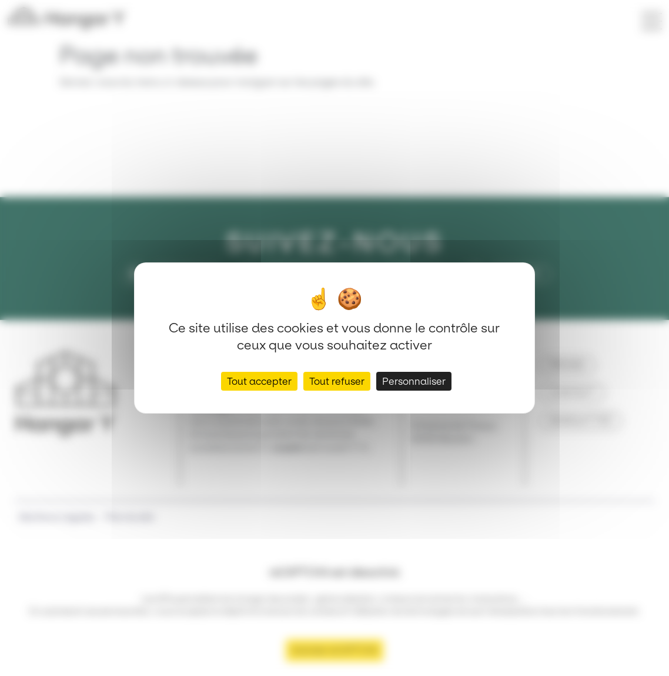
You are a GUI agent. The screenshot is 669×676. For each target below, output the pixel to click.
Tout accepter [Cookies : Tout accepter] (259, 381)
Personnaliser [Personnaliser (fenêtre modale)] (414, 381)
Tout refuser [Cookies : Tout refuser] (336, 381)
